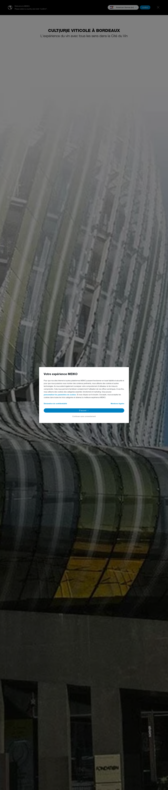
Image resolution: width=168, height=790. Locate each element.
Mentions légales (117, 403)
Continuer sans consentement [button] (84, 416)
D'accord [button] (82, 410)
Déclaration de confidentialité (55, 403)
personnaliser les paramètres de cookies (60, 395)
